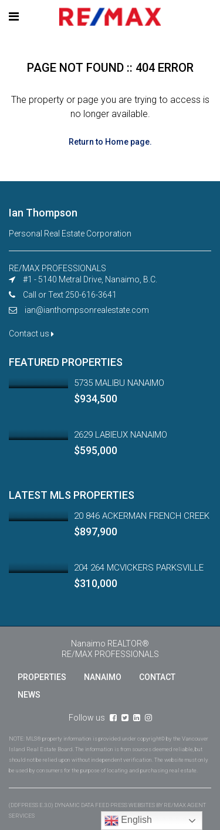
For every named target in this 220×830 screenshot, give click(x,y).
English (128, 821)
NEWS (29, 694)
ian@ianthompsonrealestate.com (87, 310)
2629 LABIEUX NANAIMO (120, 434)
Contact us (31, 333)
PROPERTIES (42, 677)
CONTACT (157, 677)
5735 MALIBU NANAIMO (119, 383)
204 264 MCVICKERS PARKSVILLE (139, 567)
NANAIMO (102, 677)
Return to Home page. (110, 141)
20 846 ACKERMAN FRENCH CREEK (141, 516)
